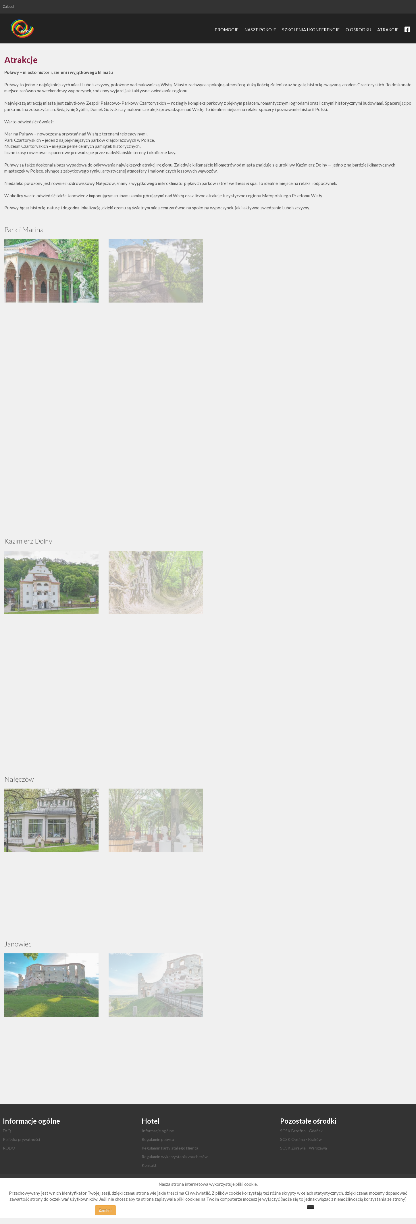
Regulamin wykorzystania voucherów (175, 1156)
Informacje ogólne (158, 1130)
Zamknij (105, 1210)
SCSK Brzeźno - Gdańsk (301, 1130)
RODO (9, 1147)
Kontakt (149, 1165)
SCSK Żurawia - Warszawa (303, 1147)
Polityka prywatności (21, 1139)
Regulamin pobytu (158, 1139)
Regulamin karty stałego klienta (170, 1147)
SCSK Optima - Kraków (301, 1139)
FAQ (7, 1130)
